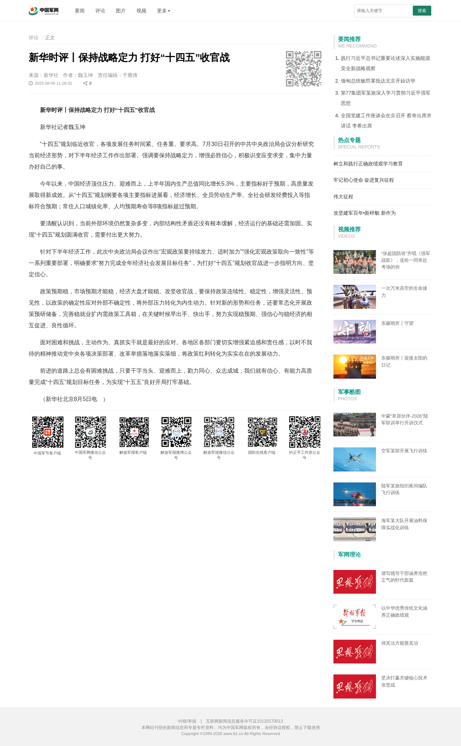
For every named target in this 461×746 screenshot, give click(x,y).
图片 (121, 10)
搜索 (422, 10)
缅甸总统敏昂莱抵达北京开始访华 (378, 81)
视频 (141, 10)
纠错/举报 (187, 721)
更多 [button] (163, 10)
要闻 (80, 10)
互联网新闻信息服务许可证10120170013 (244, 721)
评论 (100, 10)
